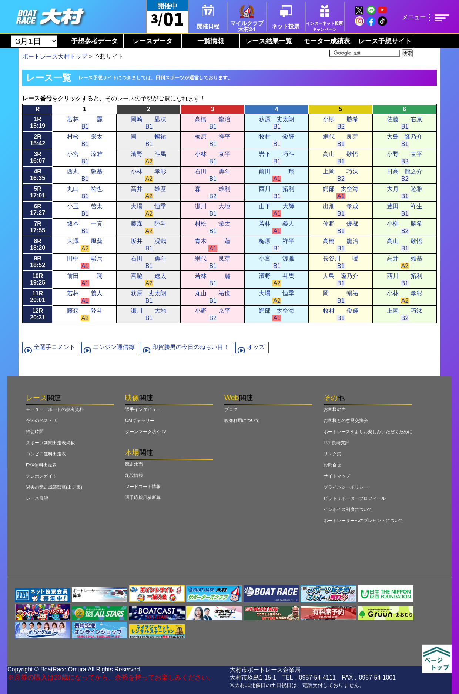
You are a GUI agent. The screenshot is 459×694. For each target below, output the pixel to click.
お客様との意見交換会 (346, 420)
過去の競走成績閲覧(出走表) (54, 487)
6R (37, 209)
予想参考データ (94, 41)
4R (37, 174)
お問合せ (332, 465)
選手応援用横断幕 (143, 497)
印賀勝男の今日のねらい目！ (190, 347)
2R (37, 139)
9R (37, 261)
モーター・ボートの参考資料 (55, 409)
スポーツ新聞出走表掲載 (50, 442)
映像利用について (242, 420)
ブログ (231, 409)
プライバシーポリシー (346, 487)
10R (37, 279)
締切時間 (35, 431)
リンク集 (332, 453)
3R (37, 157)
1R (37, 122)
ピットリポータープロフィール (355, 498)
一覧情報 (210, 41)
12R (37, 314)
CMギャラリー (139, 420)
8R (37, 244)
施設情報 (134, 475)
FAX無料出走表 (41, 465)
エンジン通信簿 (113, 347)
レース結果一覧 (268, 41)
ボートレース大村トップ (54, 56)
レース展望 (37, 498)
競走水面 (134, 464)
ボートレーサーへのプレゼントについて (363, 520)
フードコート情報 (143, 486)
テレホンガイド (41, 476)
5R (37, 192)
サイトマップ (337, 476)
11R (37, 296)
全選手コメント (54, 347)
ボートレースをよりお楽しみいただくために (368, 431)
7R (37, 226)
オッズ (256, 347)
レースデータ (152, 41)
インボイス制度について (348, 509)
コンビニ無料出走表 (46, 453)
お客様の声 (335, 409)
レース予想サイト (385, 41)
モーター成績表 (327, 41)
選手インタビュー (143, 409)
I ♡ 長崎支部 (336, 442)
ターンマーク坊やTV (145, 431)
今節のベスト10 (41, 420)
